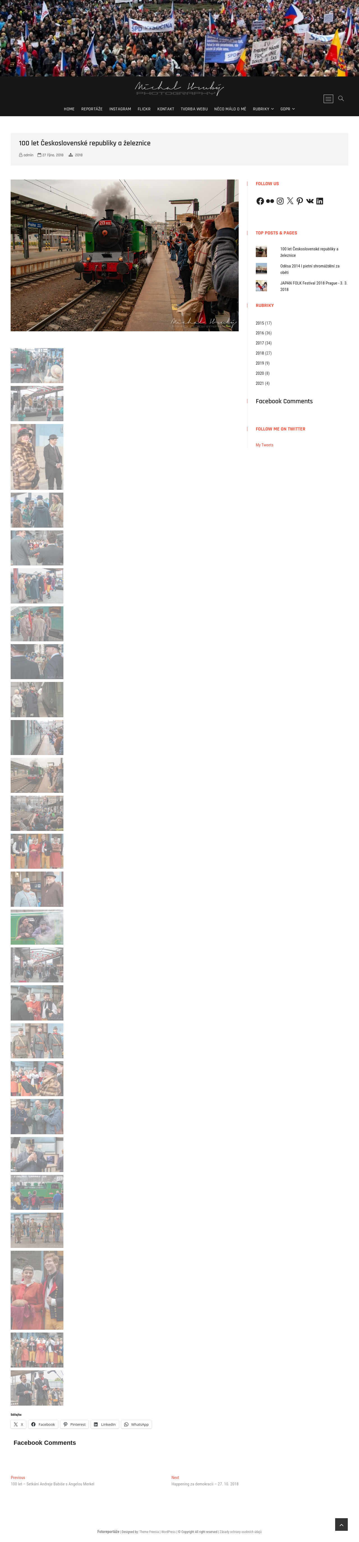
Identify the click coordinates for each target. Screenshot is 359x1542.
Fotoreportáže (108, 1531)
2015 (260, 323)
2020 (260, 373)
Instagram (120, 109)
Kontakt (165, 109)
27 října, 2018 (50, 155)
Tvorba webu (194, 109)
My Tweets (264, 445)
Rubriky (261, 109)
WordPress (168, 1532)
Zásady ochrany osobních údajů (241, 1532)
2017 (260, 343)
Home (69, 109)
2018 (78, 155)
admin (26, 155)
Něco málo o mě (230, 109)
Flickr (144, 109)
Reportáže (92, 109)
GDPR (285, 109)
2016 (260, 333)
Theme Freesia (149, 1532)
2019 (260, 363)
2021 (260, 383)
